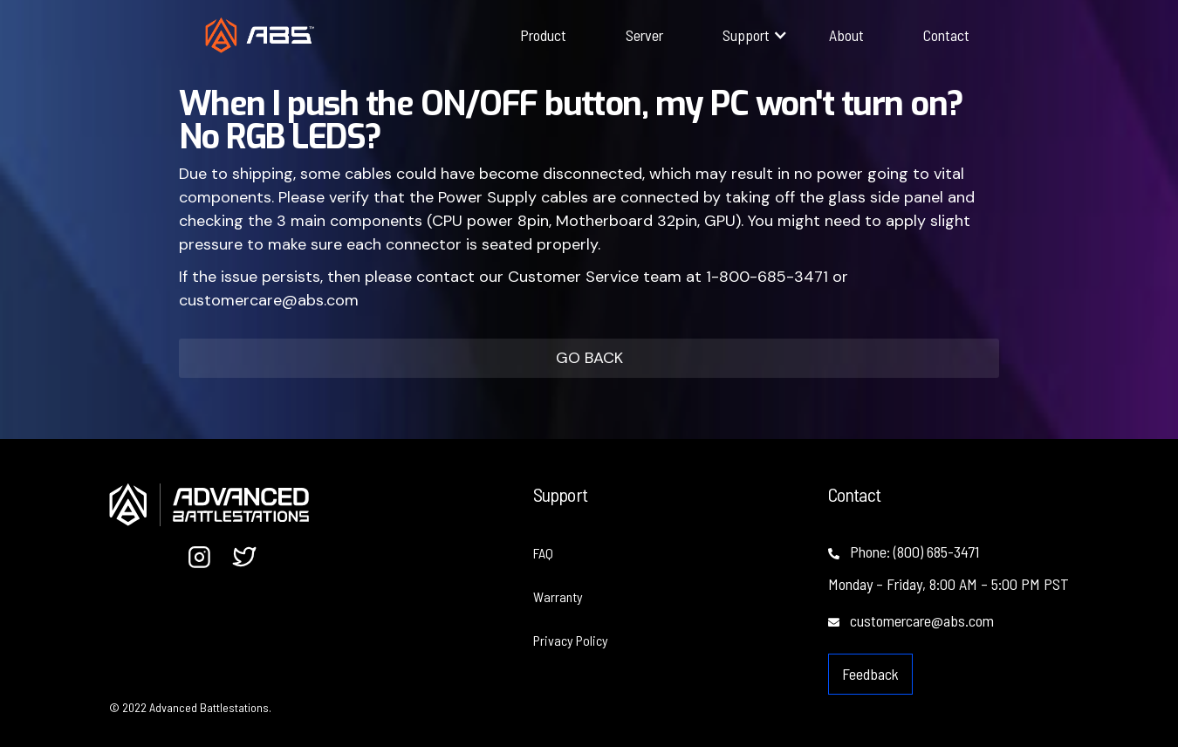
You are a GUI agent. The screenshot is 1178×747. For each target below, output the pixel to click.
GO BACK (589, 357)
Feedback (870, 673)
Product (543, 35)
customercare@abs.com (911, 620)
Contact (946, 35)
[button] (746, 35)
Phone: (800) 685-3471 (903, 551)
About (846, 35)
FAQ (543, 553)
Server (644, 35)
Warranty (558, 596)
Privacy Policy (570, 640)
